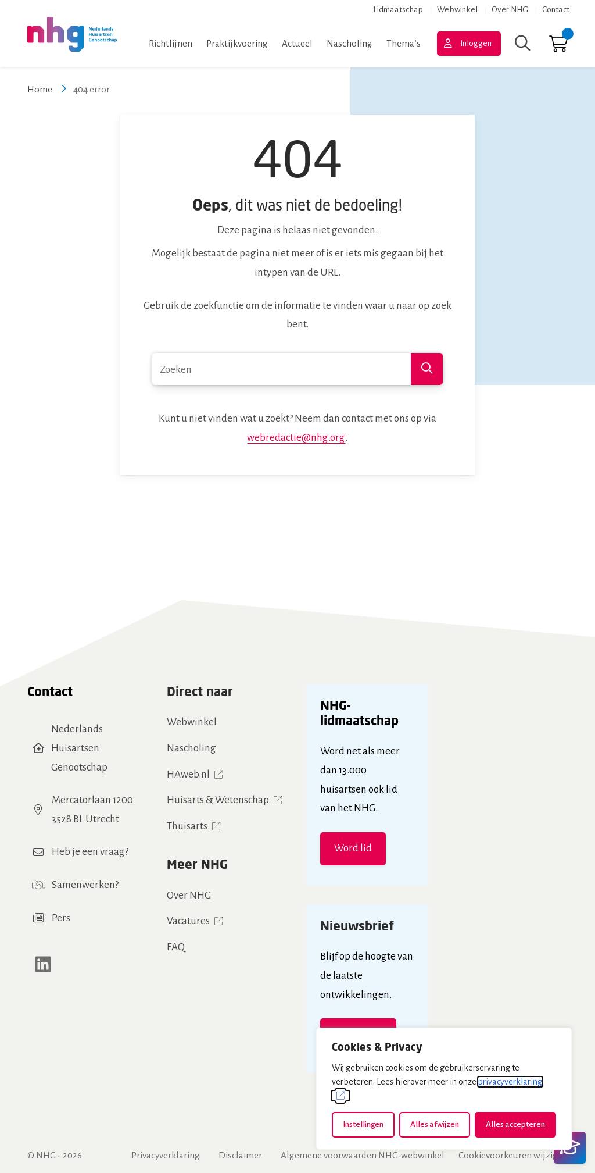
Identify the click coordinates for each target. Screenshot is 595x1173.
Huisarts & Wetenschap (218, 799)
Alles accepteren (515, 1124)
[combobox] (297, 369)
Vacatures (188, 920)
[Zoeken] (523, 43)
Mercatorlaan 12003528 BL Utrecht (92, 809)
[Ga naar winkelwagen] (558, 46)
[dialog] (444, 1089)
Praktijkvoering (237, 43)
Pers (61, 918)
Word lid (353, 848)
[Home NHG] (72, 44)
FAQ (176, 947)
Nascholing (349, 43)
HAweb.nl (188, 774)
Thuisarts (187, 826)
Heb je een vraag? (90, 851)
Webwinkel (457, 9)
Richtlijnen (170, 43)
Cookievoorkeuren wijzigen (513, 1155)
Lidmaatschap (398, 9)
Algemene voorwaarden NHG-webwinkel (363, 1155)
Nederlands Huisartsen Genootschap (79, 747)
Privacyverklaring (165, 1155)
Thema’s (403, 43)
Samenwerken (83, 884)
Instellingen (363, 1124)
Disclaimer (240, 1155)
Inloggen (476, 43)
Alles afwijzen (434, 1124)
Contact (555, 9)
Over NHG (510, 9)
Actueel (297, 43)
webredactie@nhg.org (296, 437)
